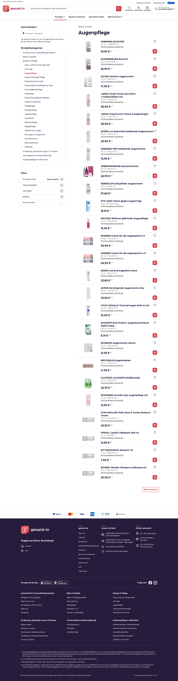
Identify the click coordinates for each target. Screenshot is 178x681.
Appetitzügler (26, 625)
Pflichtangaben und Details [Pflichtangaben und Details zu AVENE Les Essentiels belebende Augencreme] (112, 137)
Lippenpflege (30, 114)
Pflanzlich (70, 628)
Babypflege (71, 605)
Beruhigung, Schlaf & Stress (31, 605)
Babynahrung (72, 601)
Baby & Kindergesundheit (76, 598)
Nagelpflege (30, 126)
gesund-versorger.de (86, 554)
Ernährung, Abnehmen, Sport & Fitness (40, 151)
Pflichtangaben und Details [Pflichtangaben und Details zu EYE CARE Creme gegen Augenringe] (112, 206)
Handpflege (30, 106)
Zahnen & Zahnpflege (75, 613)
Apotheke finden (96, 17)
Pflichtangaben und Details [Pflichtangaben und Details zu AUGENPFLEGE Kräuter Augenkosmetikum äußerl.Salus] (112, 331)
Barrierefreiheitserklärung (88, 546)
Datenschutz (83, 563)
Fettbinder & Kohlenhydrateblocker (34, 636)
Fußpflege (29, 94)
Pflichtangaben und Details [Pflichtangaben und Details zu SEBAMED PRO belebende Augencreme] (112, 154)
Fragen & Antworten (143, 3)
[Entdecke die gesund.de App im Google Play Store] (61, 583)
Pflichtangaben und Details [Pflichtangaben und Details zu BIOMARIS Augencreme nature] (112, 348)
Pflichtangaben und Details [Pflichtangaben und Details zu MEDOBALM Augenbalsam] (112, 366)
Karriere (81, 537)
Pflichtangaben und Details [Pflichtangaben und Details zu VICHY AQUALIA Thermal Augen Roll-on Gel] (112, 311)
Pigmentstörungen (33, 130)
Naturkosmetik (31, 143)
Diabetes (24, 609)
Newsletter (82, 542)
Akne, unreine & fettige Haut (37, 65)
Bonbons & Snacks (28, 628)
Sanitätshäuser (84, 559)
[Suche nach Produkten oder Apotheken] (118, 8)
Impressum (82, 571)
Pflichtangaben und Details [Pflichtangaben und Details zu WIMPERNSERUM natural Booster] (112, 171)
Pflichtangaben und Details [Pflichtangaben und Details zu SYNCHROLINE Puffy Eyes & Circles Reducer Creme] (112, 421)
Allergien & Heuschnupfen (31, 598)
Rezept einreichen (77, 17)
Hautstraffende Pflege (35, 77)
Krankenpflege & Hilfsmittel (35, 160)
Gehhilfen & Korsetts (121, 640)
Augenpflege (31, 73)
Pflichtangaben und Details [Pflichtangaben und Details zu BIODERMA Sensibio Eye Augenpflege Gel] (112, 400)
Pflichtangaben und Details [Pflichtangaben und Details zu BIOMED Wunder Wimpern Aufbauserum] (112, 473)
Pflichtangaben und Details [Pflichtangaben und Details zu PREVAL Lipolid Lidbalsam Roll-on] (112, 438)
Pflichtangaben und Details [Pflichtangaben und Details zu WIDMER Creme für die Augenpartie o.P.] (112, 258)
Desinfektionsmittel (120, 632)
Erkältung (24, 613)
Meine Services (115, 17)
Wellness (28, 147)
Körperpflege (31, 110)
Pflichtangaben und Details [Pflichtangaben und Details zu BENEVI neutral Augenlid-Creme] (112, 276)
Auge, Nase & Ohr (27, 601)
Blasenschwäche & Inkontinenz (125, 628)
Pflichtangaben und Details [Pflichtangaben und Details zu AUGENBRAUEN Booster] (112, 64)
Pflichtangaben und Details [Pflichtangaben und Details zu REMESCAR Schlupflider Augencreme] (112, 189)
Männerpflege (31, 122)
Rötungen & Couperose (35, 135)
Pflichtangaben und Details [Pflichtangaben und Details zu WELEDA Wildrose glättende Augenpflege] (112, 224)
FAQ (26, 551)
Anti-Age (29, 69)
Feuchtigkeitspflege (33, 89)
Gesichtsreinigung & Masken (37, 98)
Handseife (29, 118)
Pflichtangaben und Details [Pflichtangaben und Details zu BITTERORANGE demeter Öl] (112, 455)
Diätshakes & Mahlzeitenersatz (33, 632)
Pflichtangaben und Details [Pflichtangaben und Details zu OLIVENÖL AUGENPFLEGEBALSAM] (112, 383)
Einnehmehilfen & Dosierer (123, 636)
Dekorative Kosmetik (34, 81)
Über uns (81, 533)
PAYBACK (82, 550)
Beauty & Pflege (30, 61)
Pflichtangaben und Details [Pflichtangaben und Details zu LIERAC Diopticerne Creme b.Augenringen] (112, 119)
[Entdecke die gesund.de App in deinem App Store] (46, 583)
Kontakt (28, 546)
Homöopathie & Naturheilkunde (37, 155)
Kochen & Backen (28, 640)
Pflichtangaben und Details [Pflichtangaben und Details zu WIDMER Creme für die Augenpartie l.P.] (112, 241)
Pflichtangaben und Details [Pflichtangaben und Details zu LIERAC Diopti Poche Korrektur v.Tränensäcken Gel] (112, 102)
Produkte (60, 17)
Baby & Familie (29, 57)
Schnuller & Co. (72, 609)
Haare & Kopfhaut (33, 102)
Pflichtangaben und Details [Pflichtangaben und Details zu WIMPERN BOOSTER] (112, 47)
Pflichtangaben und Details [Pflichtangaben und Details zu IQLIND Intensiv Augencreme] (112, 82)
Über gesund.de (159, 3)
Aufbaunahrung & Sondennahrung (126, 625)
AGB (80, 567)
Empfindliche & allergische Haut (39, 85)
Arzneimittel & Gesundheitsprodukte (39, 53)
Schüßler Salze (72, 632)
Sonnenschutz (31, 139)
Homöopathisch (73, 625)
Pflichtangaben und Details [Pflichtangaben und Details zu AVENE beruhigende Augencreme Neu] (112, 293)
